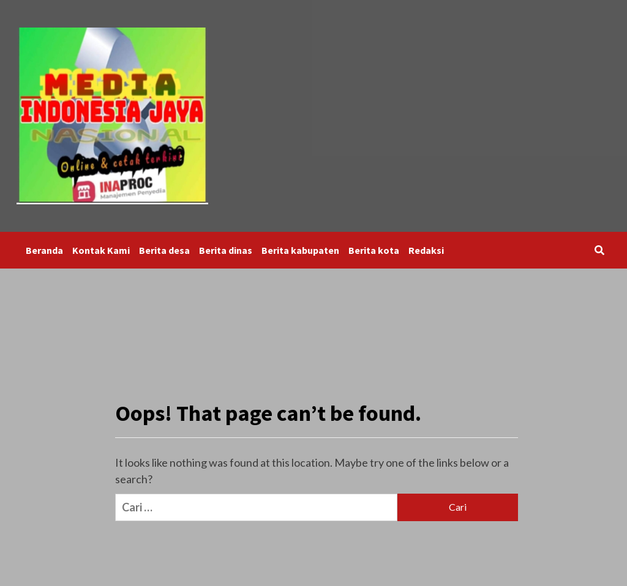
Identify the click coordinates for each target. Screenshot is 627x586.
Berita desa (164, 250)
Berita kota (373, 250)
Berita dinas (225, 250)
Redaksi (426, 250)
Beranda (44, 250)
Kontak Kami (101, 250)
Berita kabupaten (300, 250)
